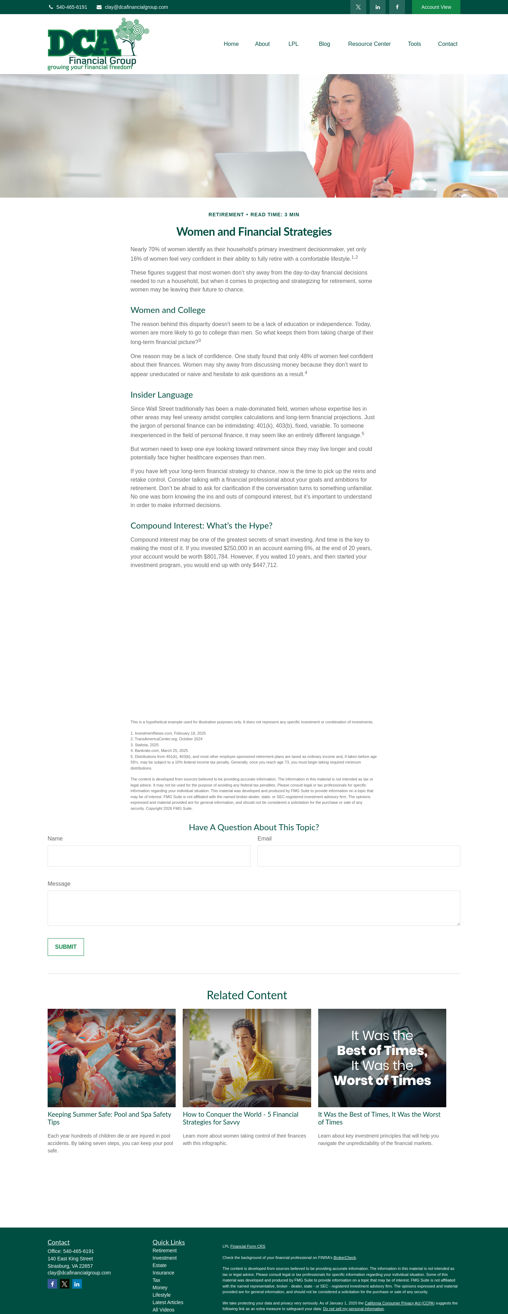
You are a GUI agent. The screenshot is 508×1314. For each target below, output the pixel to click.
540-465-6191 (67, 7)
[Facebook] (397, 7)
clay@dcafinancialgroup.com (132, 7)
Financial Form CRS (247, 1246)
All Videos (164, 1310)
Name (55, 839)
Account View (436, 7)
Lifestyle (162, 1295)
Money (160, 1287)
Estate (160, 1265)
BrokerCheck (344, 1257)
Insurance (163, 1273)
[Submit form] (66, 947)
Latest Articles (168, 1302)
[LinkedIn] (378, 7)
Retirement (165, 1250)
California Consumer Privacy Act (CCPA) (400, 1303)
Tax (157, 1280)
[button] (231, 44)
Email (265, 839)
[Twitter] (358, 7)
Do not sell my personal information (353, 1309)
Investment (165, 1258)
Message (59, 884)
